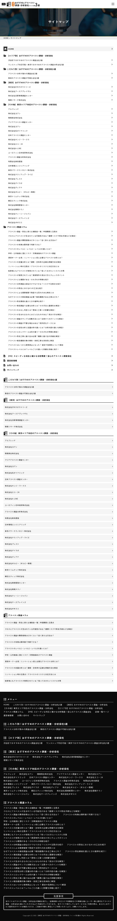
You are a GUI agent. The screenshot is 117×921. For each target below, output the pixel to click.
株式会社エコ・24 (15, 144)
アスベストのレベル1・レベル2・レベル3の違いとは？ (30, 249)
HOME (11, 48)
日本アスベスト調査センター (19, 135)
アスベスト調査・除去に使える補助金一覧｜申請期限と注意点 (32, 231)
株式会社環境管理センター (18, 205)
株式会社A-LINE (14, 148)
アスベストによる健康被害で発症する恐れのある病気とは (31, 292)
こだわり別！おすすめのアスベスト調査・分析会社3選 (31, 69)
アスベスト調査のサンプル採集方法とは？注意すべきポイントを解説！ (36, 319)
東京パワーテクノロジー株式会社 (21, 170)
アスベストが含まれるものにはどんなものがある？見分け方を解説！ (35, 314)
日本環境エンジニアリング (18, 166)
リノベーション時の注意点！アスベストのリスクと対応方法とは (33, 266)
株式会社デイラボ (15, 183)
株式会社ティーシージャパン (19, 214)
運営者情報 (12, 360)
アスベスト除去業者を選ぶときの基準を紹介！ (26, 301)
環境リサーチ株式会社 (17, 100)
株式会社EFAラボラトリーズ (19, 87)
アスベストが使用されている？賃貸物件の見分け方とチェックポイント (36, 275)
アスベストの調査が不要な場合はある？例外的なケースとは (32, 323)
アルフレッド (13, 109)
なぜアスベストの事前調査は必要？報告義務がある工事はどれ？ (33, 297)
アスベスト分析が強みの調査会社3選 (22, 73)
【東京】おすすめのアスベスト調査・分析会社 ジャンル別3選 (58, 915)
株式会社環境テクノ (16, 209)
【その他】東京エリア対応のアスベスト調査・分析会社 (32, 104)
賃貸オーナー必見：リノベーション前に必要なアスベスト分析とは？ (35, 257)
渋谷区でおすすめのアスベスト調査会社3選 (25, 60)
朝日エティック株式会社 (18, 201)
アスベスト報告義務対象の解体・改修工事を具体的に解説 (31, 340)
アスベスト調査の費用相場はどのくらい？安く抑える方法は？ (32, 240)
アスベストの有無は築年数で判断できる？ (25, 244)
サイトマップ (13, 369)
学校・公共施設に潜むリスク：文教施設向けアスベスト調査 (32, 253)
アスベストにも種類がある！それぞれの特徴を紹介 (28, 279)
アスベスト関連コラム (17, 227)
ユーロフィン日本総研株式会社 (20, 153)
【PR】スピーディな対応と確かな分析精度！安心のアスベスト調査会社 (39, 356)
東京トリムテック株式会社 (18, 196)
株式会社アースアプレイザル (19, 91)
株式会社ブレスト (15, 179)
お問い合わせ (13, 365)
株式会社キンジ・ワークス (18, 139)
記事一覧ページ (102, 712)
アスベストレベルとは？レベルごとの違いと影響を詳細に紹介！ (33, 349)
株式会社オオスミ (15, 222)
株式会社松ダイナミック (18, 131)
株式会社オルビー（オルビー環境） (22, 192)
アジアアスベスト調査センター (20, 122)
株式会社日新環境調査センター (20, 95)
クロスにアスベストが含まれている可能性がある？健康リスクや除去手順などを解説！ (42, 236)
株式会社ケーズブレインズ (18, 218)
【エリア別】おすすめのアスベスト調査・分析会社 (30, 55)
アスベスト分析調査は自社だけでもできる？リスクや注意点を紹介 (34, 284)
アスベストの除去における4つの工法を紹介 (25, 288)
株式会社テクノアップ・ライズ (20, 174)
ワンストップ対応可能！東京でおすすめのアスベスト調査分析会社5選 (36, 64)
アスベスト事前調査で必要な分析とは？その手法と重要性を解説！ (34, 305)
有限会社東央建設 (15, 161)
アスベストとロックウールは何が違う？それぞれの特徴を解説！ (33, 332)
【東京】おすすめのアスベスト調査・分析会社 (28, 82)
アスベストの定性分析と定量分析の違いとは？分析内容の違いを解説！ (36, 327)
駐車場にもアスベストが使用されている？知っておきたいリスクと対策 (36, 271)
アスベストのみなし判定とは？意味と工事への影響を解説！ (32, 310)
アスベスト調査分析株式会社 (19, 157)
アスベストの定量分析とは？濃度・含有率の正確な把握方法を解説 (34, 262)
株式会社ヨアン (14, 113)
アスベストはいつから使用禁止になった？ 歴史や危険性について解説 (35, 345)
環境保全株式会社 (15, 118)
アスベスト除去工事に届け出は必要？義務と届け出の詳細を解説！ (34, 336)
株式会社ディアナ (15, 187)
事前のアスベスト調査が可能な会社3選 (23, 78)
